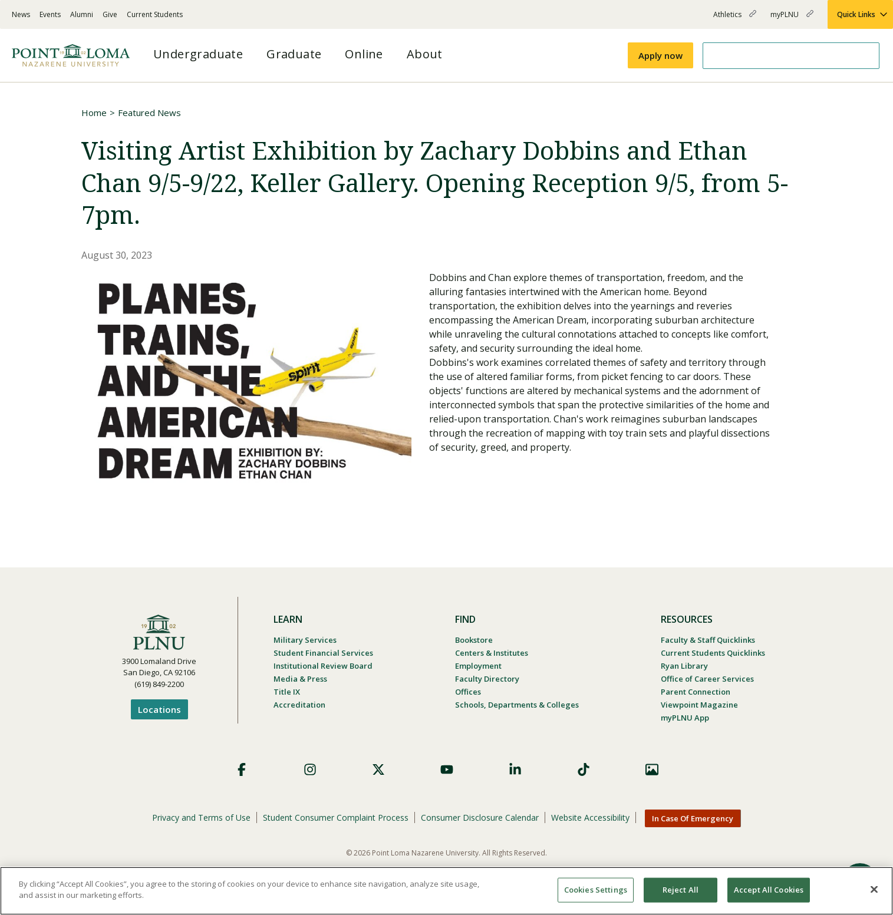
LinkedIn (515, 769)
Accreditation (299, 704)
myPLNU (791, 19)
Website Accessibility (590, 817)
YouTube (446, 769)
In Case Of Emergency (692, 818)
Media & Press (300, 678)
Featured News (149, 112)
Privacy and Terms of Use (201, 817)
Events (50, 14)
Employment (478, 665)
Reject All (680, 889)
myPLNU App (685, 717)
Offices (468, 691)
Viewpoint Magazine (699, 704)
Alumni (81, 14)
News (21, 14)
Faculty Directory (487, 678)
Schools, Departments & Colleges (517, 704)
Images (651, 769)
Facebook (241, 769)
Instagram (310, 769)
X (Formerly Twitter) (378, 769)
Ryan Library (684, 665)
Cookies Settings (595, 889)
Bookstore (474, 640)
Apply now (660, 55)
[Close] (874, 889)
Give (110, 14)
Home (94, 112)
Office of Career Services (707, 678)
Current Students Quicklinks (713, 653)
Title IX (286, 691)
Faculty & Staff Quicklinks (708, 640)
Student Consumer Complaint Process (335, 817)
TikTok (583, 769)
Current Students (155, 14)
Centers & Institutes (491, 653)
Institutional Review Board (323, 665)
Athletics (734, 19)
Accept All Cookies (768, 889)
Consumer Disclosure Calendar (480, 817)
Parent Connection (695, 691)
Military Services (305, 640)
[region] (446, 891)
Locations (159, 709)
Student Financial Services (323, 653)
